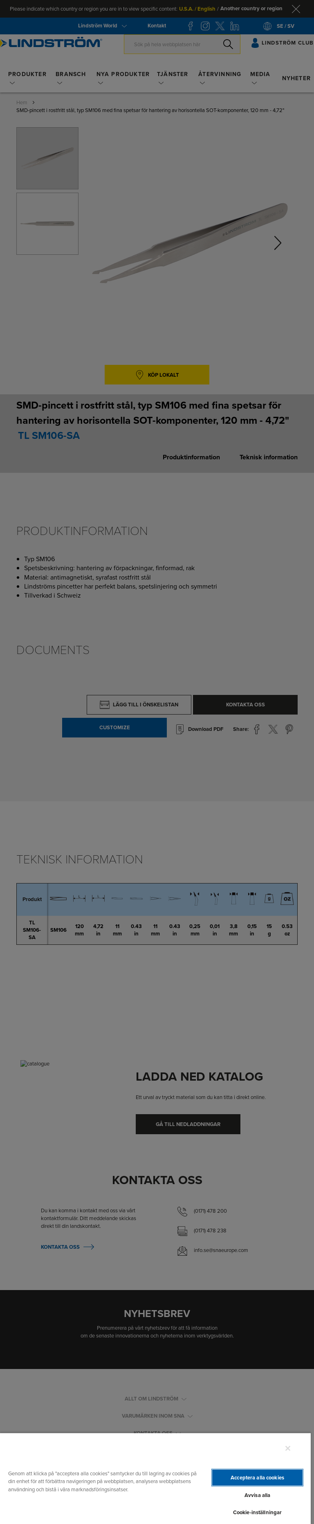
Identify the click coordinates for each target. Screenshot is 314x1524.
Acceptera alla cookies (257, 1477)
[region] (155, 1478)
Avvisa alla (257, 1495)
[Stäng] (288, 1448)
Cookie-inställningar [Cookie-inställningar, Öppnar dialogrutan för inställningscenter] (257, 1512)
